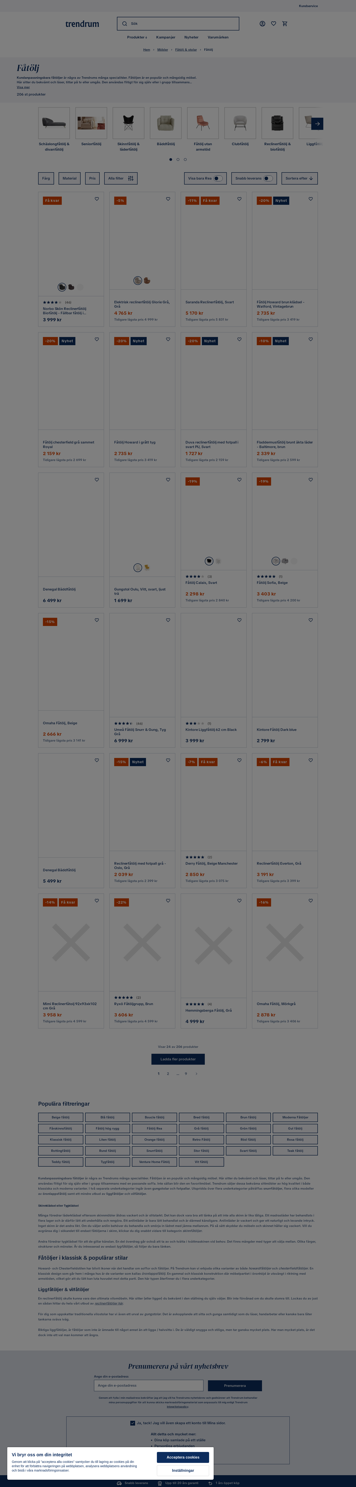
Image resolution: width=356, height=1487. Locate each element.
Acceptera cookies (183, 1457)
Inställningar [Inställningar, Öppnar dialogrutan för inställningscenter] (183, 1470)
